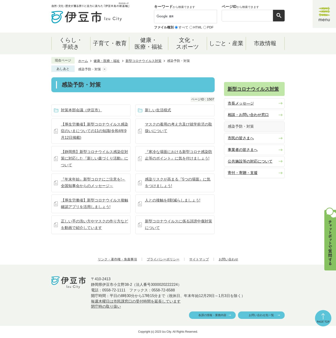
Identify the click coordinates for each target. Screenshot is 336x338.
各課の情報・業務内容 (212, 315)
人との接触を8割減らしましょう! (172, 200)
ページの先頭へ (323, 318)
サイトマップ (199, 259)
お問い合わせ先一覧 (261, 315)
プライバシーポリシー (163, 259)
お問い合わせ (228, 259)
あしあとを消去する (104, 69)
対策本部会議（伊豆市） (81, 110)
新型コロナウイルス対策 (143, 61)
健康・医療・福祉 (107, 61)
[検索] (181, 16)
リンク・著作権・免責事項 (117, 259)
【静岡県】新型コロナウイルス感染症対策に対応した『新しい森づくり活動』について (94, 158)
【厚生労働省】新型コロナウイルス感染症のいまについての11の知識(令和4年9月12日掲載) (94, 131)
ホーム (83, 61)
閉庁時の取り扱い (106, 306)
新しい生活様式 (158, 110)
